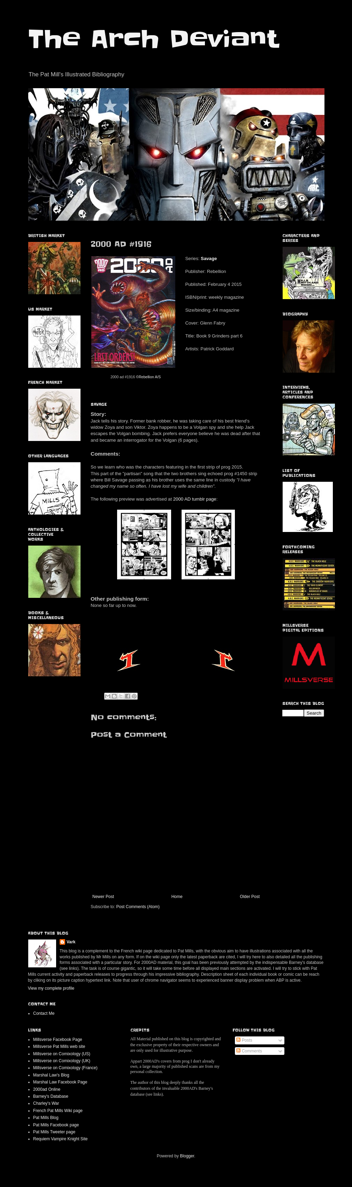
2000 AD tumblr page (194, 499)
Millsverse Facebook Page (57, 1039)
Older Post (250, 896)
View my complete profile (51, 988)
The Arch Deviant (153, 39)
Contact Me (43, 1013)
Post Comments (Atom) (138, 906)
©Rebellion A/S (148, 377)
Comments (249, 1051)
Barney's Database (50, 1096)
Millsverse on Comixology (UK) (61, 1060)
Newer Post (103, 896)
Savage (209, 258)
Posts (244, 1040)
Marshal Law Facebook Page (60, 1082)
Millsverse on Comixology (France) (65, 1067)
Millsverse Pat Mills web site (59, 1046)
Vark (71, 941)
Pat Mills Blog (46, 1117)
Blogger (187, 1156)
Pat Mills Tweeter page (54, 1131)
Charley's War (46, 1103)
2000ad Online (46, 1089)
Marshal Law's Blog (51, 1075)
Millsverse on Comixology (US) (61, 1053)
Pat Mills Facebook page (56, 1125)
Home (177, 896)
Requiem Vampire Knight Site (60, 1138)
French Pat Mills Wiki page (58, 1110)
